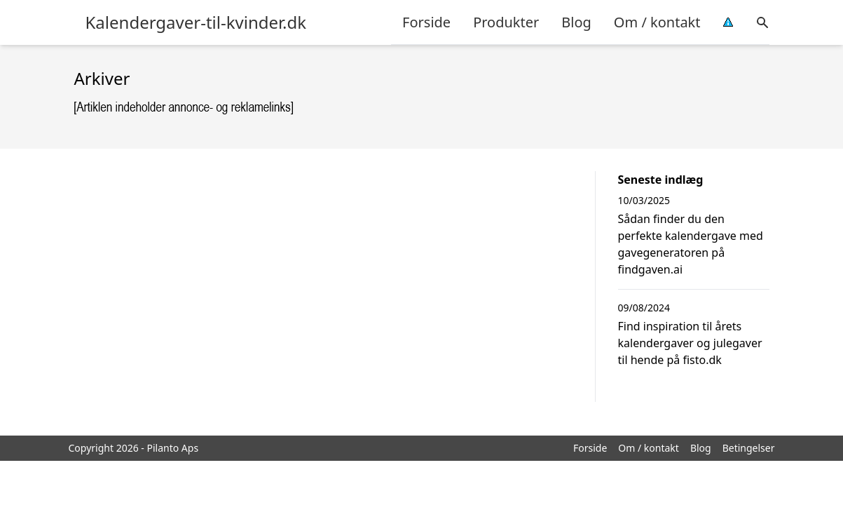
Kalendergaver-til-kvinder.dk (196, 22)
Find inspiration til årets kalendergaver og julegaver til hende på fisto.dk (690, 343)
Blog (576, 22)
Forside (426, 22)
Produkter (506, 22)
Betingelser (748, 447)
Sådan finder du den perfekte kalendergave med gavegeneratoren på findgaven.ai (690, 244)
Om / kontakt (657, 22)
